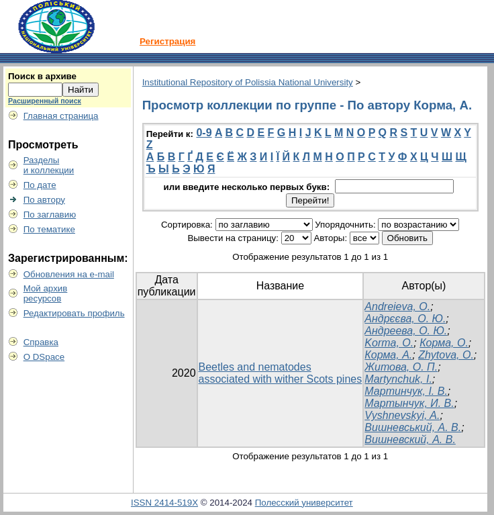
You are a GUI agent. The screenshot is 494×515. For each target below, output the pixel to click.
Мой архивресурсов (45, 293)
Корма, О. (443, 342)
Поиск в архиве (42, 76)
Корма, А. (388, 355)
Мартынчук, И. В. (409, 403)
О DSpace (44, 357)
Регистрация (167, 41)
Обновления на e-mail (68, 274)
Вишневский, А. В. (409, 439)
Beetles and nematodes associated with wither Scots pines (280, 373)
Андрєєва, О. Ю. (405, 318)
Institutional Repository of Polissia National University (247, 82)
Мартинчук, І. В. (406, 391)
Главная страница (61, 116)
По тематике (49, 229)
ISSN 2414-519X (164, 503)
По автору (44, 200)
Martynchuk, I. (398, 379)
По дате (39, 185)
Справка (40, 342)
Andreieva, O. (397, 306)
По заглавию (50, 214)
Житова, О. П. (401, 367)
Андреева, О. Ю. (405, 330)
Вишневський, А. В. (412, 427)
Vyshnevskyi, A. (402, 415)
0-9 (203, 132)
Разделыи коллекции (49, 165)
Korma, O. (388, 342)
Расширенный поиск (44, 101)
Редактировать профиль (74, 313)
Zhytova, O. (446, 355)
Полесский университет (304, 503)
